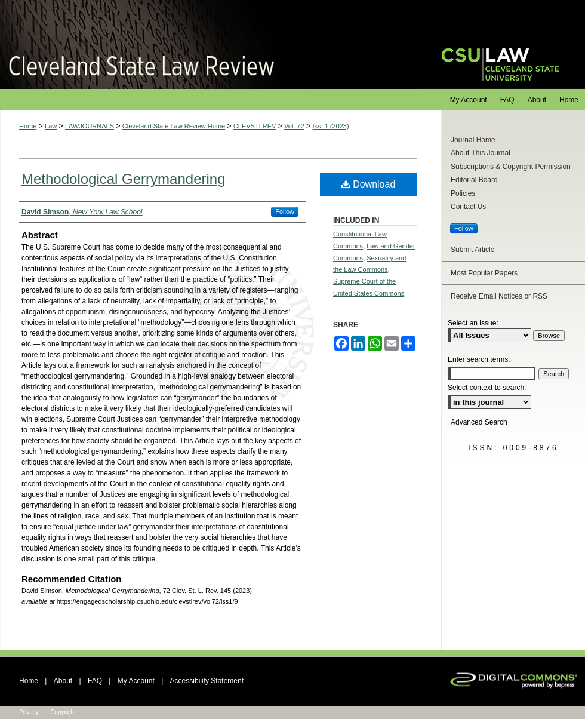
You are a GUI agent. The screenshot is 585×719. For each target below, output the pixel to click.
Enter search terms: (479, 359)
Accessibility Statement (207, 681)
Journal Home (473, 140)
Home (27, 126)
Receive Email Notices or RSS (499, 296)
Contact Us (468, 206)
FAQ (95, 681)
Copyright (63, 712)
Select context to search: (487, 387)
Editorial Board (474, 180)
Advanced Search (479, 422)
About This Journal (480, 153)
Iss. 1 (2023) (330, 126)
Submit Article (472, 249)
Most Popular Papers (484, 273)
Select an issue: (473, 323)
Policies (463, 193)
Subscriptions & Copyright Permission (511, 166)
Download (368, 184)
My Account (136, 681)
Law (51, 126)
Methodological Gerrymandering (123, 179)
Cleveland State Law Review (209, 44)
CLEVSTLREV (254, 126)
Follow (284, 211)
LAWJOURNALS (89, 126)
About (63, 681)
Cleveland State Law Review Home (173, 126)
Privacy (29, 712)
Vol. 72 (294, 126)
